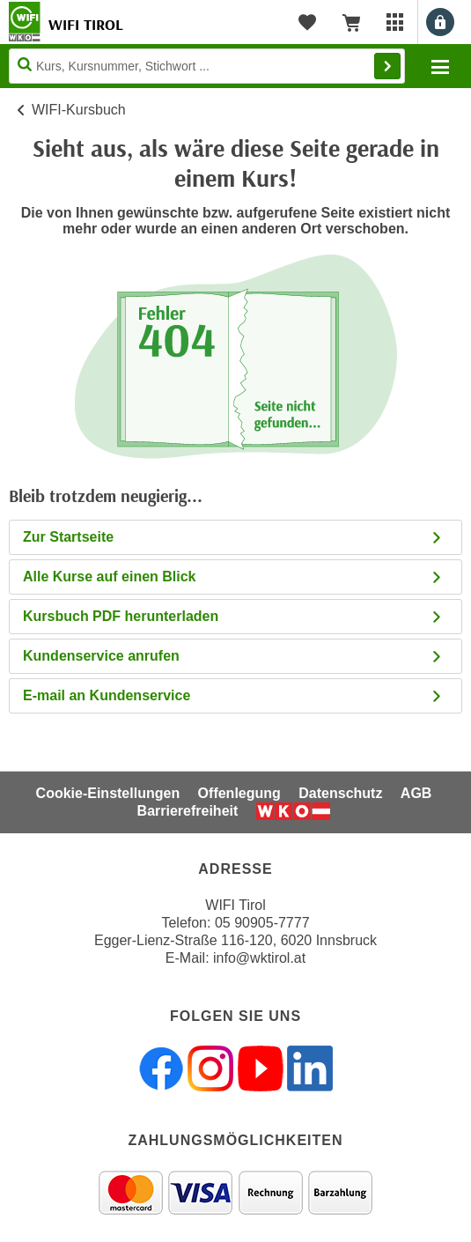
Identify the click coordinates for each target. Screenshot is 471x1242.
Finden (387, 66)
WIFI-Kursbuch (79, 109)
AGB (416, 793)
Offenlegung (239, 793)
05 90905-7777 (262, 922)
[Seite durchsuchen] (207, 66)
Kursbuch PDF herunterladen (233, 616)
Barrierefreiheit (188, 810)
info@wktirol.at (259, 957)
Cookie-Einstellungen (108, 793)
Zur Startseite (233, 536)
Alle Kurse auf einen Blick (233, 576)
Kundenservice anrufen (233, 655)
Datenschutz (340, 793)
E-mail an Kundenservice (233, 695)
